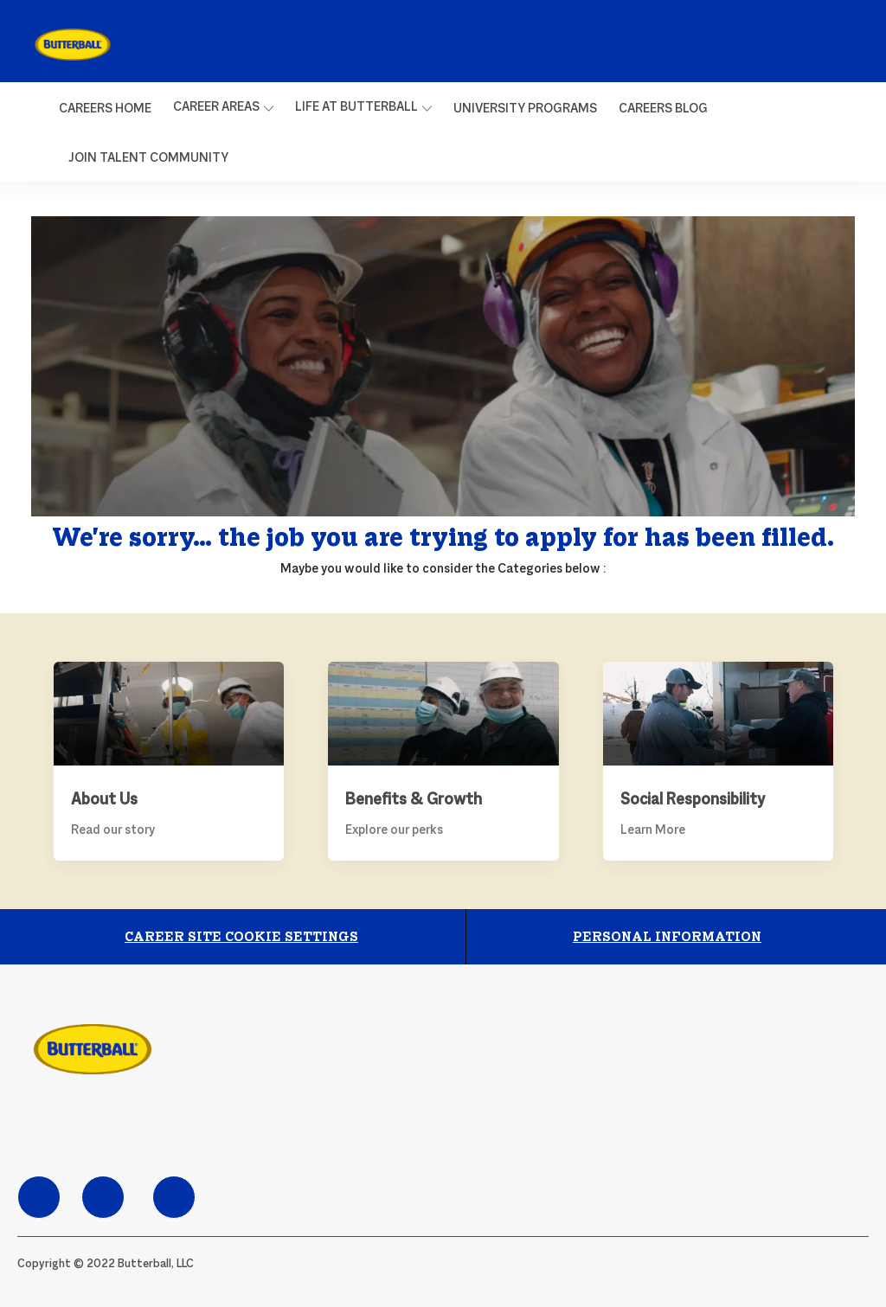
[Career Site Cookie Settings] (241, 936)
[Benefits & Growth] (443, 761)
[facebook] (39, 1197)
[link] (72, 44)
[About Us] (169, 761)
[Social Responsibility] (718, 761)
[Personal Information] (667, 936)
